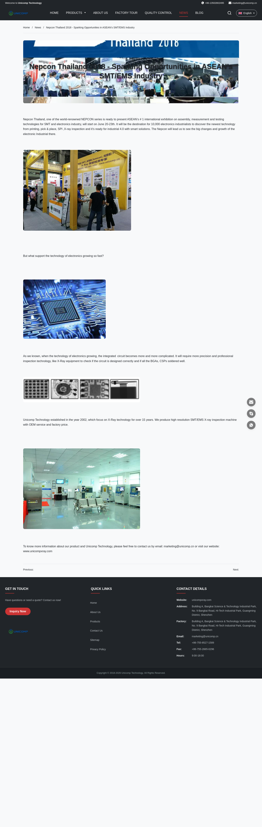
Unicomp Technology (37, 419)
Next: (236, 569)
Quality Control (158, 12)
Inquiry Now (18, 611)
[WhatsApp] (251, 425)
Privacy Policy (98, 649)
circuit (121, 356)
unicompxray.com (201, 599)
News (183, 12)
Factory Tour (126, 12)
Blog (199, 12)
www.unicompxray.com (37, 551)
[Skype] (251, 413)
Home (54, 12)
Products (74, 12)
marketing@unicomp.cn (244, 3)
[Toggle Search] (229, 13)
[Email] (251, 402)
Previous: (28, 569)
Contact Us (96, 630)
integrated (110, 356)
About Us (100, 12)
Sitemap (94, 640)
